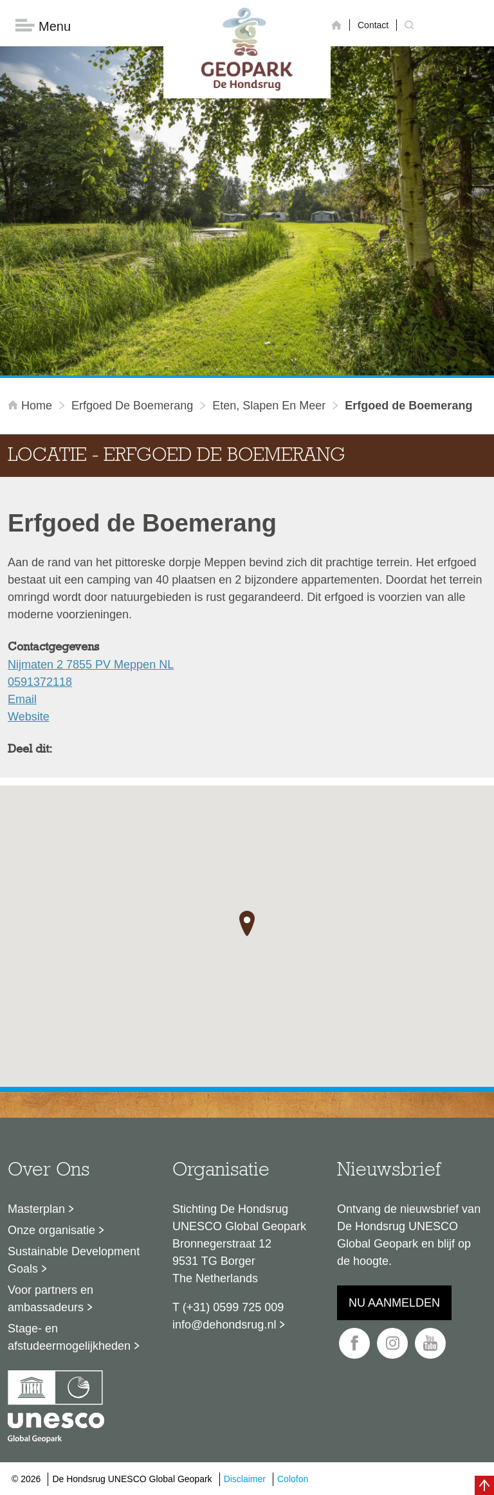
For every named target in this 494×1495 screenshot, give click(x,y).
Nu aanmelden (394, 1302)
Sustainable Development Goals (74, 1260)
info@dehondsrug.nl (224, 1324)
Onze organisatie (51, 1230)
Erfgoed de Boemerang (132, 405)
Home (31, 405)
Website (29, 716)
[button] (247, 923)
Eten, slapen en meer (268, 405)
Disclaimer (245, 1479)
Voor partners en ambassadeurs (50, 1299)
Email (22, 699)
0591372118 (40, 682)
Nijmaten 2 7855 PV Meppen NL (91, 664)
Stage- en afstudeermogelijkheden (69, 1337)
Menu (43, 26)
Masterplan (36, 1209)
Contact (373, 25)
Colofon (292, 1479)
